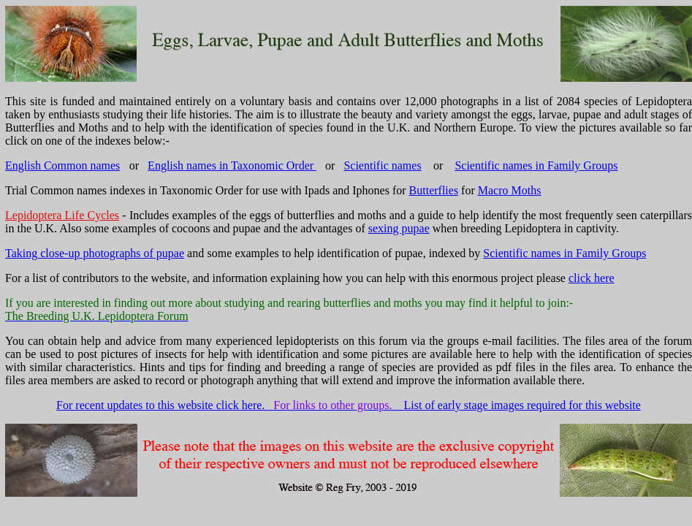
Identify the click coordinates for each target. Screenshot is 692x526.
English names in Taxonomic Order (232, 165)
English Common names (62, 165)
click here (592, 278)
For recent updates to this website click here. (160, 405)
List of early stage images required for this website (522, 405)
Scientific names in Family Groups (536, 165)
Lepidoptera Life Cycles (62, 215)
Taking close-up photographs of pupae (94, 253)
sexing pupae (399, 228)
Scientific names (382, 165)
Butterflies (434, 190)
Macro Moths (509, 190)
